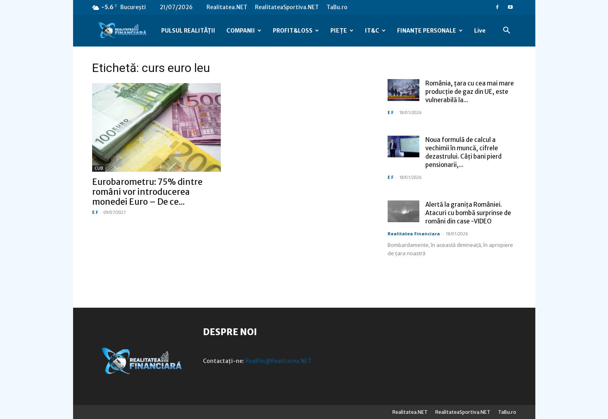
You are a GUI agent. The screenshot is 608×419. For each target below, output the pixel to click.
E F (95, 212)
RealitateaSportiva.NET (287, 7)
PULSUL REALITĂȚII (188, 30)
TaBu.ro (336, 7)
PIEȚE (341, 30)
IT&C (375, 30)
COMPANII (243, 30)
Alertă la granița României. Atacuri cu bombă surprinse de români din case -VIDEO (468, 213)
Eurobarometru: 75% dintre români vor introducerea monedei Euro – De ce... (147, 192)
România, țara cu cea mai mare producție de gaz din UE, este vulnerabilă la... (469, 92)
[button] (506, 31)
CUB (99, 168)
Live (480, 30)
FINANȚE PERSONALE (430, 30)
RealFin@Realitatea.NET (278, 361)
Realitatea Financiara (414, 234)
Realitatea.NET (227, 7)
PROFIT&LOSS (296, 30)
